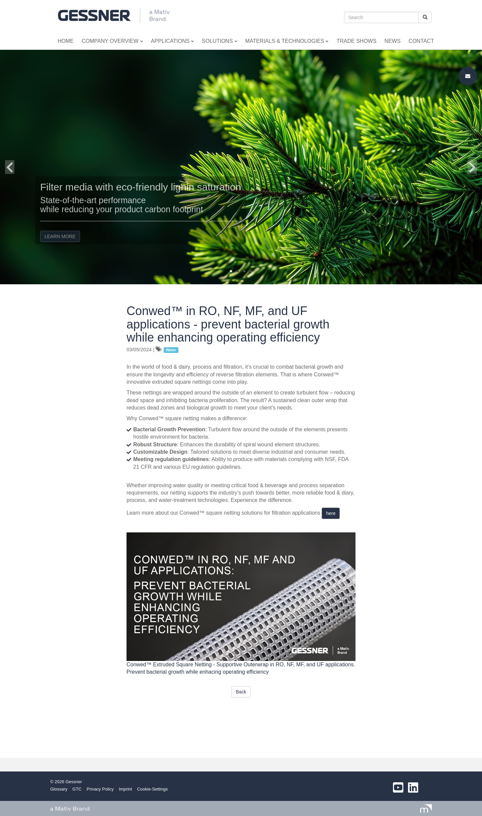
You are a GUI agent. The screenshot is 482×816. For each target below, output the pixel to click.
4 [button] (251, 271)
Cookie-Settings (152, 789)
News (393, 41)
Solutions (219, 41)
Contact (421, 41)
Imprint (125, 789)
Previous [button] (9, 167)
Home (66, 41)
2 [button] (237, 271)
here (330, 513)
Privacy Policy (100, 789)
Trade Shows (356, 41)
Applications (172, 41)
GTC (76, 789)
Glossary (58, 789)
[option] (241, 167)
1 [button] (231, 271)
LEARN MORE (60, 230)
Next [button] (472, 167)
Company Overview (112, 41)
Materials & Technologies (287, 41)
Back (241, 691)
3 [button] (244, 271)
